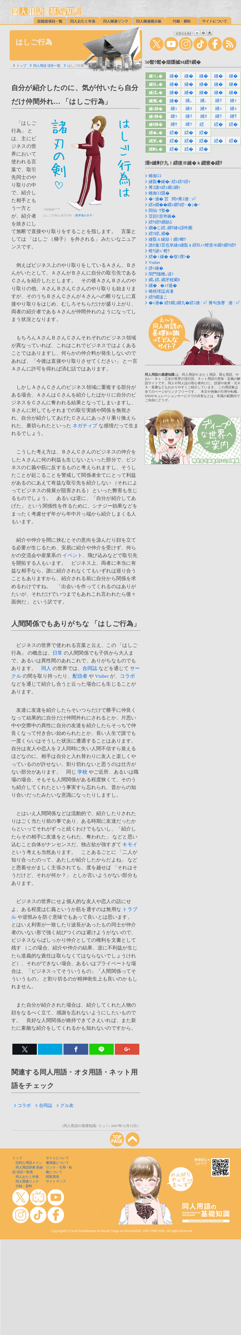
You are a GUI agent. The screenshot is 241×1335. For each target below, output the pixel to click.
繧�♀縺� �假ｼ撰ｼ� (169, 256)
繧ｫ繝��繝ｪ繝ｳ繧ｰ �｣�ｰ (174, 205)
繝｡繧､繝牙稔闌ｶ (164, 280)
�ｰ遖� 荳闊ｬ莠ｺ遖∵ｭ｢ (172, 199)
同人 (46, 668)
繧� (218, 124)
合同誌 (90, 668)
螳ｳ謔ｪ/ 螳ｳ (159, 251)
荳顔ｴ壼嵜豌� (162, 216)
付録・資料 (24, 1186)
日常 (57, 653)
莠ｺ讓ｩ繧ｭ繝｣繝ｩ (164, 187)
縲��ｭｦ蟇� (163, 285)
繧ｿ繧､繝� (159, 233)
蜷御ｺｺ (155, 176)
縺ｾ (174, 124)
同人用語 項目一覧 (46, 66)
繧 (203, 124)
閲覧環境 (52, 1177)
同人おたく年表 (27, 1177)
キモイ (129, 844)
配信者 (80, 676)
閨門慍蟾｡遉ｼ (161, 274)
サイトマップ (56, 1181)
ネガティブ (85, 425)
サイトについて (57, 1158)
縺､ (203, 100)
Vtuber (102, 676)
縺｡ (188, 100)
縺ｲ (188, 116)
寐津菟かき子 (83, 215)
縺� (174, 76)
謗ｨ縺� (156, 268)
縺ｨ (233, 100)
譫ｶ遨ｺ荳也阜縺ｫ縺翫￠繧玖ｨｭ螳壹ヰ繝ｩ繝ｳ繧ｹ (192, 245)
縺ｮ (233, 108)
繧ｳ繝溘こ (158, 297)
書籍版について (57, 1163)
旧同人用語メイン (29, 1163)
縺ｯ (174, 116)
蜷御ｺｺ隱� (159, 193)
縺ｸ (218, 116)
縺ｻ (233, 116)
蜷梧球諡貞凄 (161, 291)
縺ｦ (218, 100)
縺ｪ (174, 108)
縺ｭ (218, 108)
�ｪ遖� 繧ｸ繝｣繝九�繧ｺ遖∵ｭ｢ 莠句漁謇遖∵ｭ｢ (194, 303)
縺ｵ (203, 116)
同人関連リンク (27, 1181)
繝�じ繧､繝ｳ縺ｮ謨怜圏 (170, 228)
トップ (21, 66)
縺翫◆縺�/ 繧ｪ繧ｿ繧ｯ (169, 181)
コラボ (127, 676)
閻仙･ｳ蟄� (159, 210)
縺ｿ (188, 124)
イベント (72, 555)
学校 (82, 772)
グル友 (65, 1105)
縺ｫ (188, 108)
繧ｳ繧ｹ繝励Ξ (160, 222)
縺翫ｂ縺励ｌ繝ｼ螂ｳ (167, 239)
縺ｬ (203, 108)
